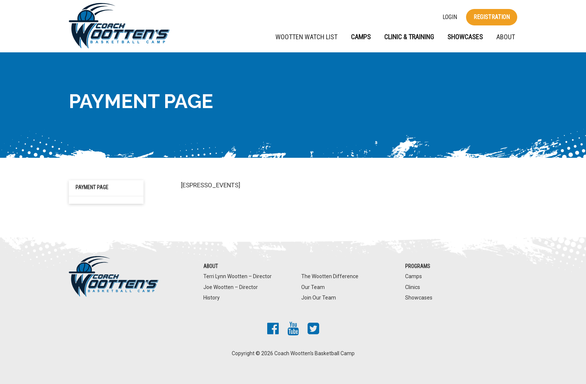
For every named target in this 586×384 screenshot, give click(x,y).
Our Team (313, 287)
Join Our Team (318, 298)
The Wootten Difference (329, 276)
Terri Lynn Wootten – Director (237, 276)
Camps (361, 37)
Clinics (412, 287)
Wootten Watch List (306, 37)
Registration (492, 17)
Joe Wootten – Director (230, 287)
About (505, 37)
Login (449, 17)
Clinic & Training (409, 37)
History (211, 298)
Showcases (465, 37)
